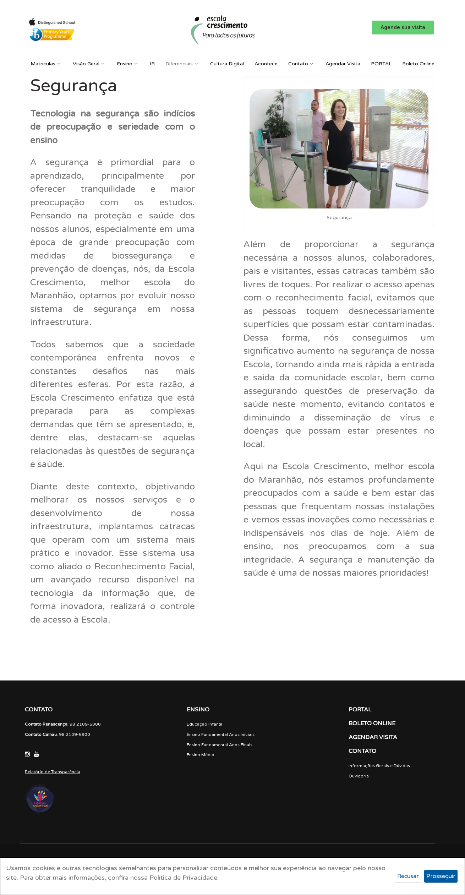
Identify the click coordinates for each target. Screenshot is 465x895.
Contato (301, 64)
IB (152, 64)
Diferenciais (182, 64)
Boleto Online (418, 64)
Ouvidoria (359, 776)
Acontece (266, 64)
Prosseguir (440, 876)
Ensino (128, 64)
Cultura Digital (227, 64)
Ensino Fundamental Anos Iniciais (221, 734)
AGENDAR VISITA (373, 737)
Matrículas (46, 64)
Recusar (408, 876)
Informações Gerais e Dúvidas (379, 765)
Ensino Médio (200, 754)
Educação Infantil (204, 724)
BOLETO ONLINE (372, 723)
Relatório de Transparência (52, 771)
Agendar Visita (343, 64)
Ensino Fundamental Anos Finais (219, 744)
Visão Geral (89, 64)
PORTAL (381, 64)
